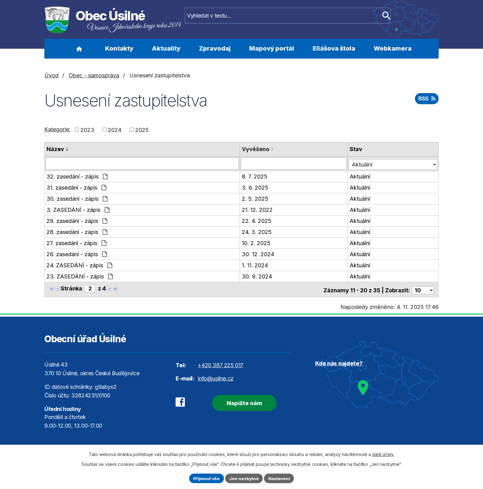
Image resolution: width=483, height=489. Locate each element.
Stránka (71, 288)
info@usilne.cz (215, 376)
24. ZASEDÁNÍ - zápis (79, 264)
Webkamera (393, 48)
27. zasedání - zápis (76, 242)
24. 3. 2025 (257, 231)
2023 (87, 129)
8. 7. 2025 (255, 176)
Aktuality (166, 48)
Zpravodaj (215, 48)
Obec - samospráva (94, 75)
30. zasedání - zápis (77, 198)
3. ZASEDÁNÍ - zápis (78, 209)
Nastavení (280, 478)
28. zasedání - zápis (77, 231)
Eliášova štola (334, 48)
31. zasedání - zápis (76, 187)
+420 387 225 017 (220, 363)
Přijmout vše (205, 478)
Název (55, 149)
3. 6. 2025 (255, 187)
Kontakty (119, 48)
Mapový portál (271, 48)
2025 (142, 129)
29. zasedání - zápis (77, 220)
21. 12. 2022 (257, 209)
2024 (114, 129)
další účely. (383, 453)
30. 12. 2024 (258, 253)
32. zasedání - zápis (77, 176)
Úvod (79, 49)
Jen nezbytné (244, 478)
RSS (426, 100)
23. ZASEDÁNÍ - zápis (80, 276)
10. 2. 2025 (256, 242)
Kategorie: (57, 129)
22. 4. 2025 (257, 220)
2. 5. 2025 (255, 198)
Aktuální (360, 176)
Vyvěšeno (256, 149)
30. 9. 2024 (257, 276)
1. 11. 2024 (255, 264)
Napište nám (240, 400)
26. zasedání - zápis (77, 253)
